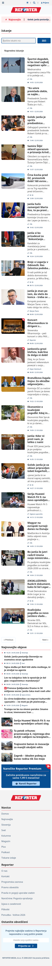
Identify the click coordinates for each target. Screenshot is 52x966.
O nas (4, 870)
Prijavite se (26, 945)
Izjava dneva (26, 695)
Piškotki (5, 909)
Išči (44, 40)
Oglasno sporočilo (36, 514)
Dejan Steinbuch (35, 369)
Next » (45, 639)
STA (31, 79)
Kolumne (6, 835)
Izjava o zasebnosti (11, 903)
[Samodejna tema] (27, 2)
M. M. (32, 195)
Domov (5, 813)
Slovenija (25, 653)
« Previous (8, 639)
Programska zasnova (12, 881)
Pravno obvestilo (10, 887)
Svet (23, 663)
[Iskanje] (18, 40)
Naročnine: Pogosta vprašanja (16, 898)
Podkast (5, 852)
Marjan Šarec (34, 311)
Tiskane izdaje (8, 857)
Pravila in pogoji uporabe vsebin (18, 892)
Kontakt (5, 876)
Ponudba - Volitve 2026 (13, 914)
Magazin (25, 705)
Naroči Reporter (26, 783)
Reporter (33, 340)
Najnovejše (7, 819)
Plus (3, 846)
